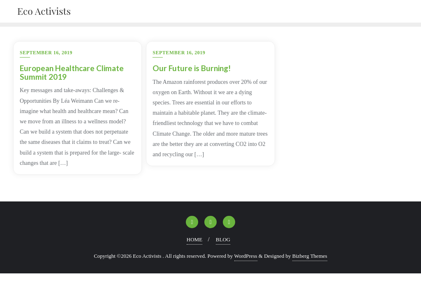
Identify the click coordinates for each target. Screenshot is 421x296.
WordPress (245, 256)
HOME (194, 239)
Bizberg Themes (309, 256)
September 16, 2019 (46, 53)
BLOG (223, 239)
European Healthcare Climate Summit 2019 (72, 72)
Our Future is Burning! (192, 68)
